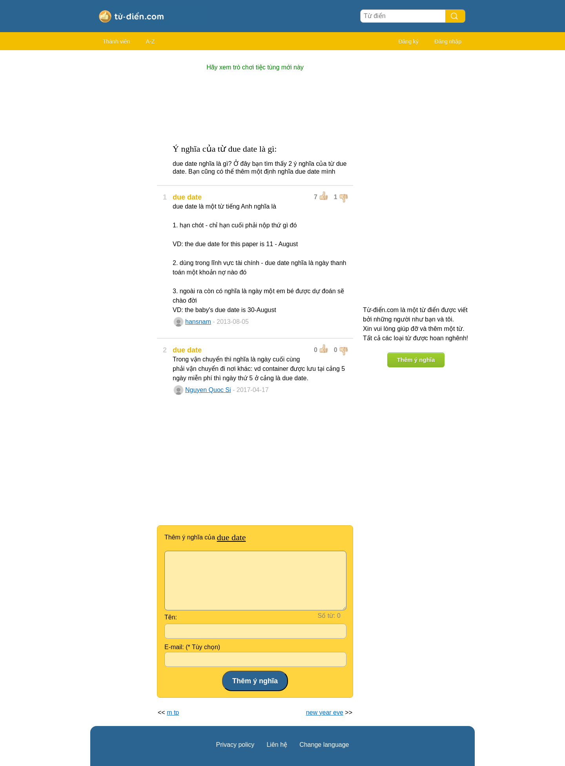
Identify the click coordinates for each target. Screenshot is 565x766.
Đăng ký (408, 41)
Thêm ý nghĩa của (205, 537)
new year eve (324, 712)
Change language (324, 744)
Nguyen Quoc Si (208, 390)
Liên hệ (276, 744)
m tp (173, 712)
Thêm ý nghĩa (416, 359)
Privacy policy (235, 744)
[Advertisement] (121, 172)
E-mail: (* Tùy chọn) (192, 647)
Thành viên (116, 41)
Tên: (170, 617)
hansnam (198, 321)
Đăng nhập (447, 41)
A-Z (150, 41)
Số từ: (326, 615)
